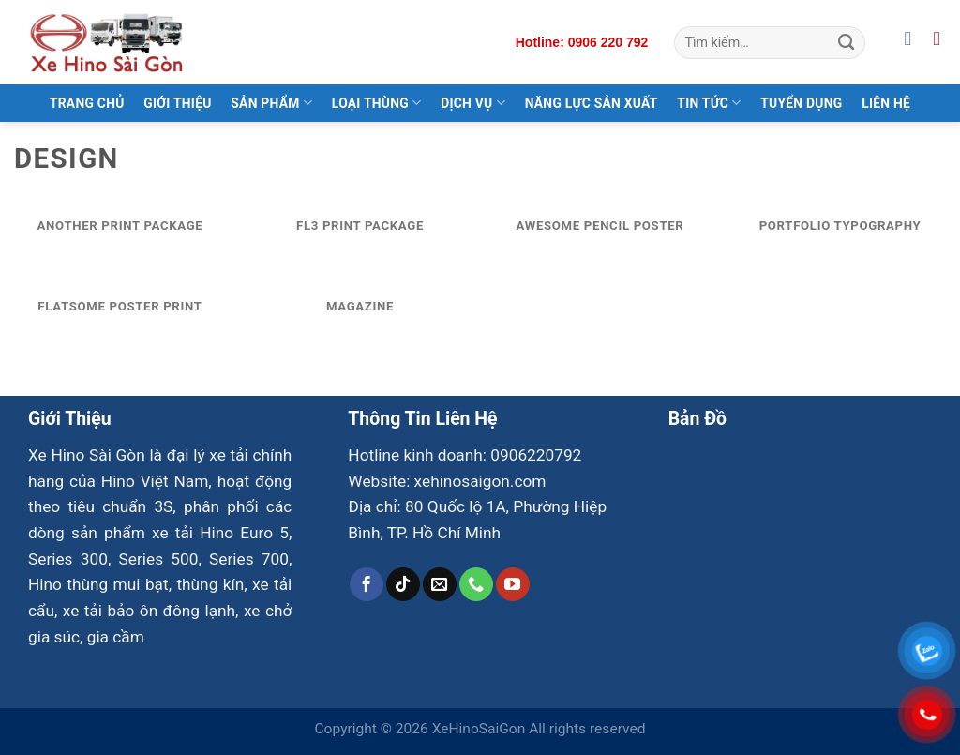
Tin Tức (709, 103)
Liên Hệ (886, 103)
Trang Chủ (87, 103)
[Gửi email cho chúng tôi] (440, 584)
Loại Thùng (377, 103)
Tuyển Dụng (801, 103)
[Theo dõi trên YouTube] (513, 584)
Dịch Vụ (473, 103)
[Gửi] (846, 42)
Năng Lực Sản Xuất (591, 103)
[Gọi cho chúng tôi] (476, 584)
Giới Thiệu (177, 103)
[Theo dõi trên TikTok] (403, 584)
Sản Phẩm (271, 103)
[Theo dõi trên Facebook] (366, 584)
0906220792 (535, 454)
